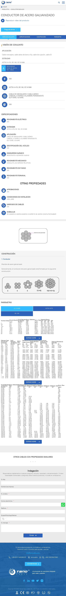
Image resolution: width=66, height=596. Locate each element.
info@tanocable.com (33, 553)
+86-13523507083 (51, 557)
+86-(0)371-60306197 (19, 557)
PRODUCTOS (5, 9)
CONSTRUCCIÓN (41, 37)
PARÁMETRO (57, 37)
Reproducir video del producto (15, 20)
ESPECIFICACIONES (25, 37)
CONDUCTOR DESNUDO (17, 9)
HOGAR (4, 7)
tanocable (34, 557)
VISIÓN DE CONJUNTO (8, 37)
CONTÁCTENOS (33, 564)
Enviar (33, 535)
